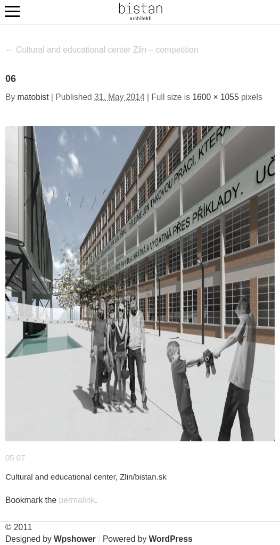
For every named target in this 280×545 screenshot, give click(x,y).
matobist (33, 97)
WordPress (171, 538)
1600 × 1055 (215, 97)
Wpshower (75, 538)
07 (21, 457)
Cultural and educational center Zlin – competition (101, 49)
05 (9, 457)
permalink (77, 500)
